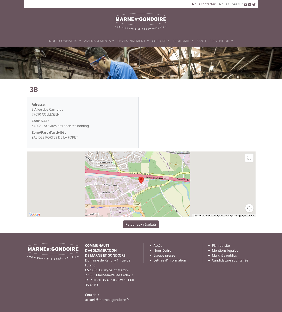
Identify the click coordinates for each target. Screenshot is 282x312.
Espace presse (164, 255)
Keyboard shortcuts (202, 215)
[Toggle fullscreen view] (249, 158)
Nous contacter (204, 4)
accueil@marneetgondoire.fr (107, 299)
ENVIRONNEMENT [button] (131, 41)
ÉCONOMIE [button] (182, 41)
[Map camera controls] (249, 208)
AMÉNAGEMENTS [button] (98, 41)
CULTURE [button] (159, 41)
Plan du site (221, 245)
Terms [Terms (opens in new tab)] (251, 215)
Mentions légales (225, 250)
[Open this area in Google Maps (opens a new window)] (34, 214)
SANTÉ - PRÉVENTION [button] (214, 41)
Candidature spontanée (230, 260)
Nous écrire (162, 250)
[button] (141, 180)
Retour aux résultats (141, 224)
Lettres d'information (170, 260)
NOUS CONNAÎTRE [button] (63, 41)
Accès (158, 245)
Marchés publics (224, 255)
